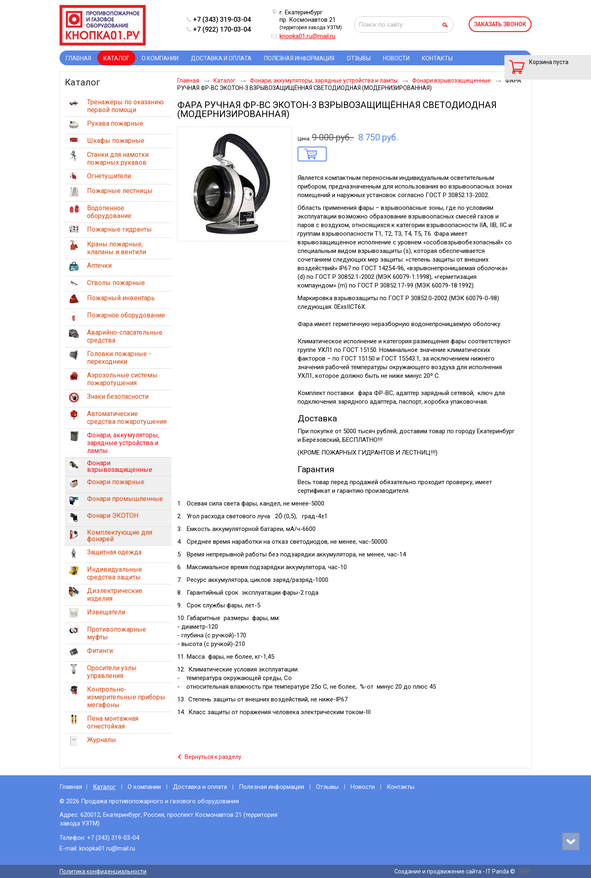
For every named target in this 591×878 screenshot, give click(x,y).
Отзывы (327, 787)
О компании (144, 787)
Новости (362, 787)
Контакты (401, 787)
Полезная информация (271, 787)
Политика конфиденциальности (103, 871)
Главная (71, 787)
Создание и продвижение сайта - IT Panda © (454, 871)
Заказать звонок (500, 24)
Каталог (116, 58)
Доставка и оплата (200, 787)
